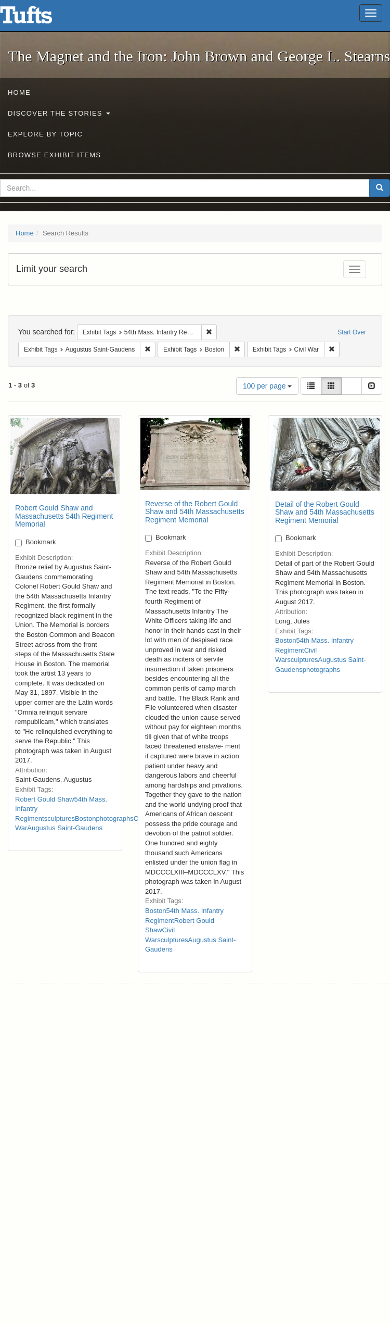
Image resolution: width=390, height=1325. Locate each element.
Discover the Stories (59, 113)
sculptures (59, 818)
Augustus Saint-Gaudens (64, 828)
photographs (114, 818)
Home (19, 92)
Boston (85, 818)
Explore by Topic (45, 134)
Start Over (351, 332)
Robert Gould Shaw (44, 799)
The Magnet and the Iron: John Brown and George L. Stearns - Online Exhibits (39, 18)
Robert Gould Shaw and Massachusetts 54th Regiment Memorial (64, 516)
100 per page (267, 386)
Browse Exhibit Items (54, 155)
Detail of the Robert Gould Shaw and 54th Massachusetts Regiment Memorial (324, 512)
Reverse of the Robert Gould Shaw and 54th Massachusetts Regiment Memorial (194, 511)
